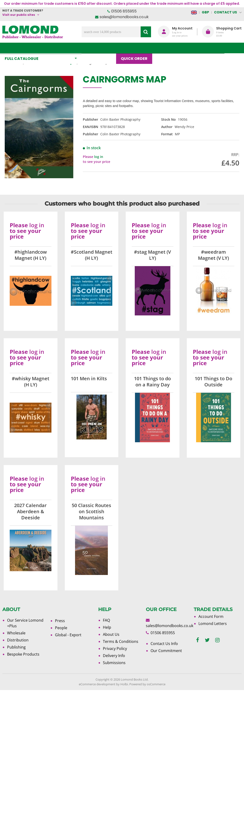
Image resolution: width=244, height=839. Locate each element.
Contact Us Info (164, 643)
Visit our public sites (18, 15)
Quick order (136, 48)
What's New (101, 48)
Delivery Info (114, 655)
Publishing (16, 647)
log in (98, 156)
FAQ (106, 620)
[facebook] (197, 640)
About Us (189, 48)
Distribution (18, 640)
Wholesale (16, 633)
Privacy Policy (115, 648)
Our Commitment (166, 650)
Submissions (114, 662)
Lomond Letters (212, 623)
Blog (164, 48)
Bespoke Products (23, 654)
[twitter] (207, 640)
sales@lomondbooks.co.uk (124, 17)
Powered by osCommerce (147, 684)
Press (60, 620)
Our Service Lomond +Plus (25, 623)
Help (107, 627)
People (61, 627)
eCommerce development (97, 684)
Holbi (124, 684)
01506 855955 (124, 11)
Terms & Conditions (120, 641)
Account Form (210, 616)
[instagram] (217, 640)
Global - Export (68, 634)
